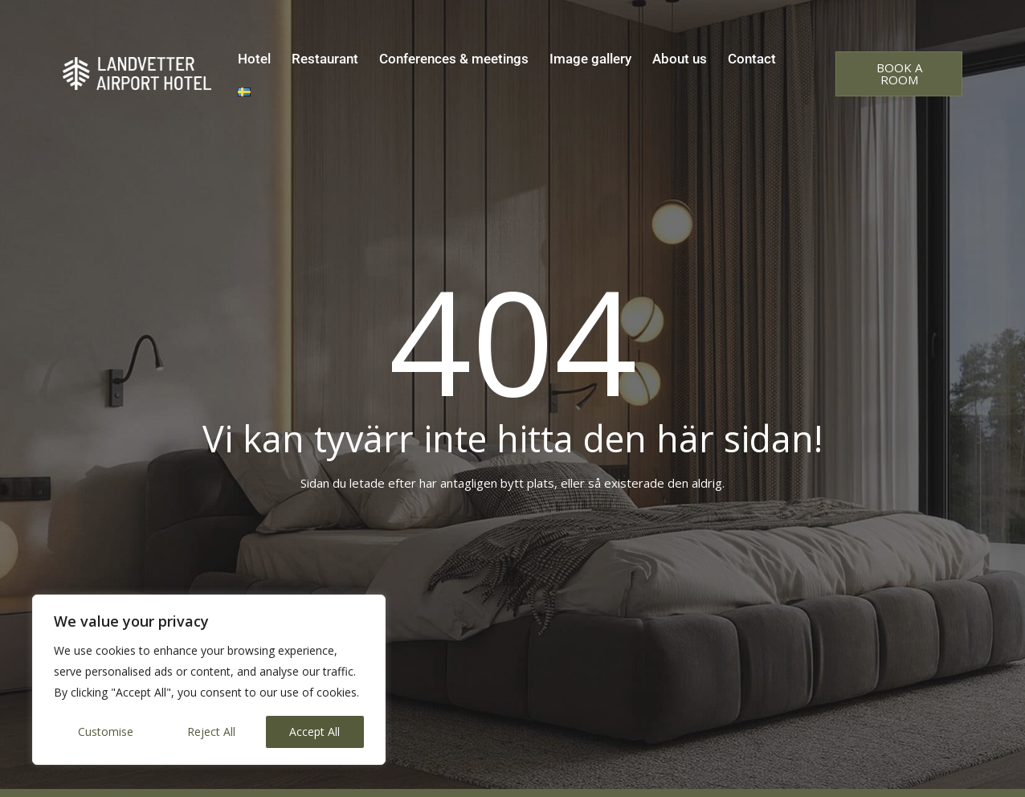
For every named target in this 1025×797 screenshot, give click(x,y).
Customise (105, 731)
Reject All (211, 731)
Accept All (314, 731)
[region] (209, 680)
